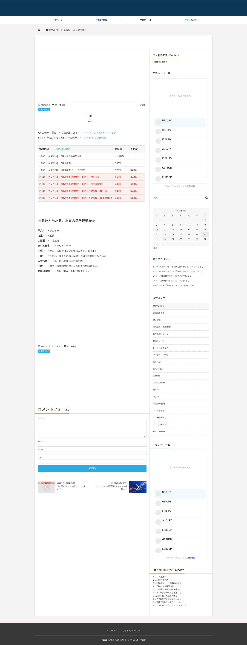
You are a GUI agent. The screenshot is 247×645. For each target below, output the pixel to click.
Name (40, 441)
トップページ (56, 20)
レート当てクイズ (160, 348)
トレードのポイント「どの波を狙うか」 (170, 267)
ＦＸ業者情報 (158, 411)
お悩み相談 (158, 369)
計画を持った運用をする (166, 596)
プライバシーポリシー (131, 631)
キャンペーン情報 (160, 355)
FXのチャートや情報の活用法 (168, 583)
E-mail (40, 449)
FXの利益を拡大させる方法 (168, 589)
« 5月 (155, 248)
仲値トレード (158, 341)
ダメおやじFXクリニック (102, 132)
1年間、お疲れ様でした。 (164, 276)
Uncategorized (159, 383)
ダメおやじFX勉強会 (95, 137)
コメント (58, 346)
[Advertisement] (92, 311)
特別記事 (157, 320)
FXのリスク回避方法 (165, 586)
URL (39, 458)
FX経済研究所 (159, 404)
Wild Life (156, 376)
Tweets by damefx (160, 62)
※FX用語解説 (63, 149)
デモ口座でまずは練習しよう (168, 599)
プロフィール (145, 20)
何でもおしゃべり (160, 334)
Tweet (90, 122)
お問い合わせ (190, 20)
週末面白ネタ (158, 313)
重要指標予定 (44, 110)
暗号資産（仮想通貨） (162, 327)
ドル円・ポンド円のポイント (165, 285)
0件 (56, 105)
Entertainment (159, 431)
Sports (156, 390)
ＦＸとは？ (161, 577)
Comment (41, 418)
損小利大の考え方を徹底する (168, 593)
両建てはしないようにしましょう (170, 602)
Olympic (156, 397)
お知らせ (157, 362)
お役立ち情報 (101, 20)
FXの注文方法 (162, 580)
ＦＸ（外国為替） (160, 425)
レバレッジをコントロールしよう (172, 605)
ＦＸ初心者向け (159, 417)
